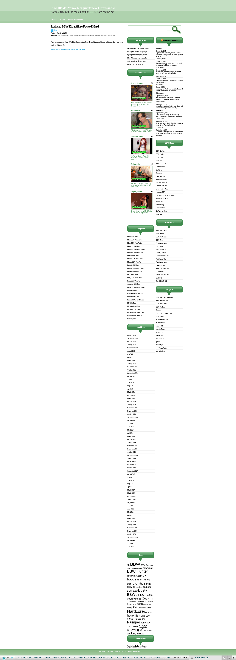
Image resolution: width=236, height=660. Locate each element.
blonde (147, 583)
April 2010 (130, 515)
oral (143, 619)
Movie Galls (159, 332)
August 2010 (131, 502)
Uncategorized (131, 319)
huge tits (132, 615)
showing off (135, 630)
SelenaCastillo (160, 102)
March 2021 (131, 392)
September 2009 (132, 537)
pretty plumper (132, 626)
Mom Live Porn (160, 208)
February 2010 (131, 521)
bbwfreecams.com (134, 568)
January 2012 (131, 499)
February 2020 (131, 401)
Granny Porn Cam (161, 186)
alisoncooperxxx (161, 76)
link (233, 613)
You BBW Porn (160, 351)
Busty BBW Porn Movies (77, 35)
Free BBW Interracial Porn (163, 313)
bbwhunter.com (134, 576)
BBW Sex (159, 160)
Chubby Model (134, 599)
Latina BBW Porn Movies (134, 293)
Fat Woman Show (161, 259)
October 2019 (131, 414)
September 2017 (132, 471)
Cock (145, 598)
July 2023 (130, 354)
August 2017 (131, 474)
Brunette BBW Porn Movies (135, 268)
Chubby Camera (161, 253)
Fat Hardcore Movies (162, 256)
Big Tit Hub (159, 170)
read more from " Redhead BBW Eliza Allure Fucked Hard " (68, 49)
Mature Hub (159, 326)
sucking (131, 633)
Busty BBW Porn (64, 35)
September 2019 (132, 417)
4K (128, 565)
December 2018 (132, 446)
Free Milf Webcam (161, 179)
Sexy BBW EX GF (161, 281)
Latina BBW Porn (132, 290)
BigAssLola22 (160, 127)
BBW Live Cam (160, 151)
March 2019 (131, 436)
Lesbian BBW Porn (133, 297)
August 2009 (131, 540)
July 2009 (130, 544)
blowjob (131, 587)
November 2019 (132, 411)
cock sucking (148, 601)
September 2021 (132, 373)
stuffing (149, 630)
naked (138, 618)
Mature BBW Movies (162, 275)
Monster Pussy (160, 329)
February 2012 (131, 496)
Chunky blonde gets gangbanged (137, 51)
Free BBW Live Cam (162, 268)
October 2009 (131, 534)
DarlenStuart (159, 119)
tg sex (157, 342)
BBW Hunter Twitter (162, 301)
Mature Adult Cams (162, 198)
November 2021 (132, 367)
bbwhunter (148, 568)
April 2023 (130, 357)
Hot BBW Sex (160, 271)
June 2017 (130, 480)
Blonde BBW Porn (132, 256)
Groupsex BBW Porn (133, 284)
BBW (135, 564)
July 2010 (130, 506)
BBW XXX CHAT (161, 164)
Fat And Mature (160, 176)
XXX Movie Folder (161, 348)
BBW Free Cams (161, 230)
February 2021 (131, 395)
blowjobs (139, 587)
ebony (129, 608)
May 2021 (130, 386)
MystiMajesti (159, 84)
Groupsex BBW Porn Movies (136, 287)
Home (53, 19)
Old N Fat (159, 278)
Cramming (131, 604)
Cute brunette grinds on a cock (136, 61)
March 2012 (131, 493)
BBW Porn (159, 157)
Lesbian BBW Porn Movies (135, 300)
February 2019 (131, 439)
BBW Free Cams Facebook (164, 297)
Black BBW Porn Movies (134, 240)
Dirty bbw (158, 173)
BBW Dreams (147, 565)
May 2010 (130, 512)
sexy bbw (159, 214)
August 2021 (131, 376)
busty (135, 591)
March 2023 (131, 360)
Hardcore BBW (160, 192)
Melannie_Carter (161, 59)
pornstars (146, 622)
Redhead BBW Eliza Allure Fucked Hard (75, 26)
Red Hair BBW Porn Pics (134, 316)
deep (140, 603)
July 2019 (130, 424)
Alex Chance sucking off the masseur (138, 48)
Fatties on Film (144, 608)
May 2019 (130, 430)
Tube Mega (159, 345)
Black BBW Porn (132, 237)
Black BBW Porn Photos (134, 243)
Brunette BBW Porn (133, 265)
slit (145, 630)
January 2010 (131, 525)
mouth (130, 618)
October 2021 (131, 370)
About (62, 19)
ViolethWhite (159, 67)
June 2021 (130, 382)
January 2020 (131, 405)
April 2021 (130, 389)
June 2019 (130, 427)
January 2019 (131, 442)
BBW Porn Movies (161, 304)
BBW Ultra (159, 240)
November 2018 (132, 449)
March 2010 (131, 518)
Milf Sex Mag (160, 205)
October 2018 (131, 452)
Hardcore (135, 611)
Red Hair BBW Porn (91, 35)
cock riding (139, 601)
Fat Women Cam (161, 262)
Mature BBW (144, 616)
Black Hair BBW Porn (133, 246)
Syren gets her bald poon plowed (137, 55)
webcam (140, 633)
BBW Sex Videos (161, 237)
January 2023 (131, 364)
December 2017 (132, 461)
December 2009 (132, 528)
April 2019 (130, 433)
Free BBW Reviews (170, 40)
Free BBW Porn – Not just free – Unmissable (82, 8)
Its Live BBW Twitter (162, 319)
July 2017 (130, 477)
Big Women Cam (161, 243)
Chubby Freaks (144, 595)
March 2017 (131, 490)
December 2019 (132, 408)
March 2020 (131, 398)
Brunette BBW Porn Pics (134, 271)
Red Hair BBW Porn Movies (106, 35)
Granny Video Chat (161, 189)
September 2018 (132, 455)
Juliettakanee (160, 93)
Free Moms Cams (161, 182)
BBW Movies (160, 154)
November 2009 (132, 531)
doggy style (147, 604)
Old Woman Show (161, 211)
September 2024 (132, 338)
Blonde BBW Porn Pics (134, 262)
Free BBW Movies (75, 19)
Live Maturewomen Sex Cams (165, 195)
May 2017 (130, 484)
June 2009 (130, 547)
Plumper (133, 622)
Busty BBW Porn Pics (133, 281)
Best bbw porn (160, 167)
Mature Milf (159, 201)
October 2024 (131, 335)
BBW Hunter (137, 571)
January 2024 (131, 345)
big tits (138, 583)
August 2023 (131, 351)
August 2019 (131, 420)
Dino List (158, 310)
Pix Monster (159, 335)
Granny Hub (159, 316)
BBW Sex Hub (160, 307)
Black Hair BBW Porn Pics (135, 252)
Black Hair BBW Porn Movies (136, 249)
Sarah (56, 30)
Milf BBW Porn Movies (134, 306)
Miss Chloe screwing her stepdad (137, 58)
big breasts (141, 580)
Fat (135, 607)
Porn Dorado (160, 338)
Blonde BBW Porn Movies (135, 259)
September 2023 (132, 348)
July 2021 (130, 379)
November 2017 (132, 465)
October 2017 (131, 468)
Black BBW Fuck (161, 249)
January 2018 (131, 458)
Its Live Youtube (160, 323)
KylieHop (158, 48)
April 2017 (130, 487)
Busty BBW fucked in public (135, 64)
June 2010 (130, 509)
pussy (143, 626)
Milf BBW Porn (131, 303)
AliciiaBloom (159, 110)
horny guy (148, 612)
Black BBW (159, 246)
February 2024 (131, 341)
